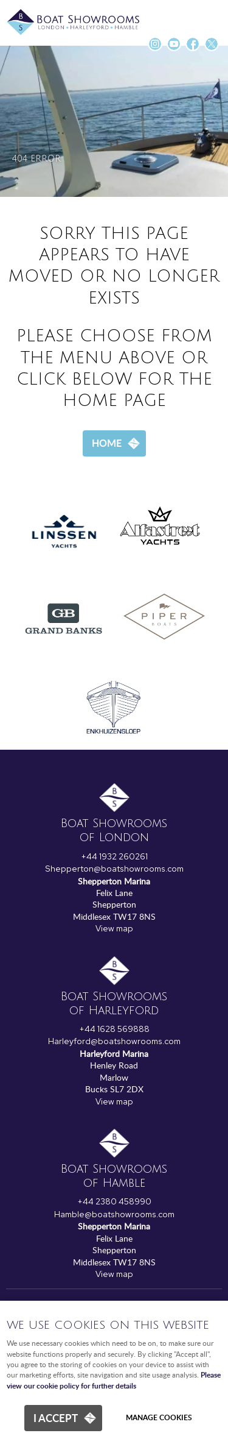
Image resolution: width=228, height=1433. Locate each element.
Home (107, 443)
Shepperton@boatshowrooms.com (114, 868)
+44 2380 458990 (114, 1201)
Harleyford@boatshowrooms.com (114, 1041)
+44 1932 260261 (114, 856)
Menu (207, 15)
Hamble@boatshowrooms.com (114, 1214)
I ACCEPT (55, 1417)
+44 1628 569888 (114, 1028)
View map (114, 928)
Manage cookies (159, 1417)
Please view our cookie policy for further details (114, 1380)
